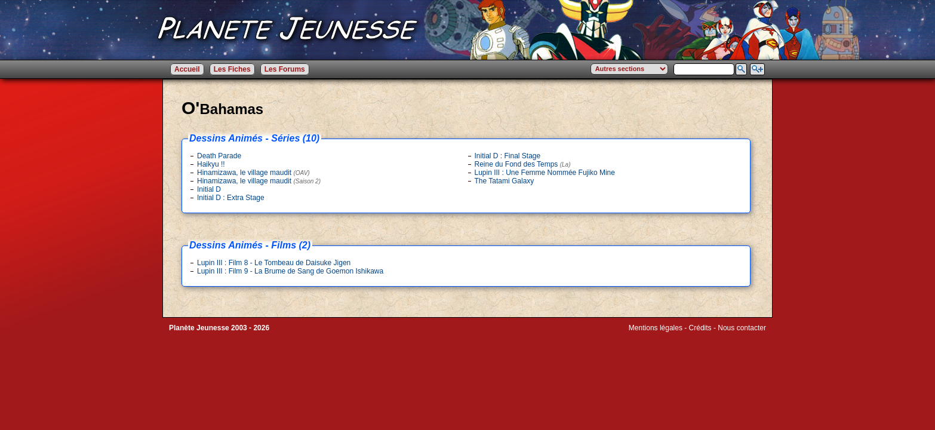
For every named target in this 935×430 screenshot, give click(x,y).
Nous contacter (742, 328)
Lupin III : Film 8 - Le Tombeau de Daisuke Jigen (273, 263)
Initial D (209, 189)
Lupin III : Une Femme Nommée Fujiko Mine (545, 172)
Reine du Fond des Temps (523, 164)
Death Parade (219, 156)
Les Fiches (232, 69)
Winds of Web (651, 336)
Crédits (700, 328)
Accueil (187, 69)
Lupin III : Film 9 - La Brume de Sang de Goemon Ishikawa (290, 271)
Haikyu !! (211, 164)
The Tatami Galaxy (504, 181)
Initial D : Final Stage (508, 156)
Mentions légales (655, 328)
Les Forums (284, 69)
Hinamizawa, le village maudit (253, 172)
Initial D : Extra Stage (230, 198)
